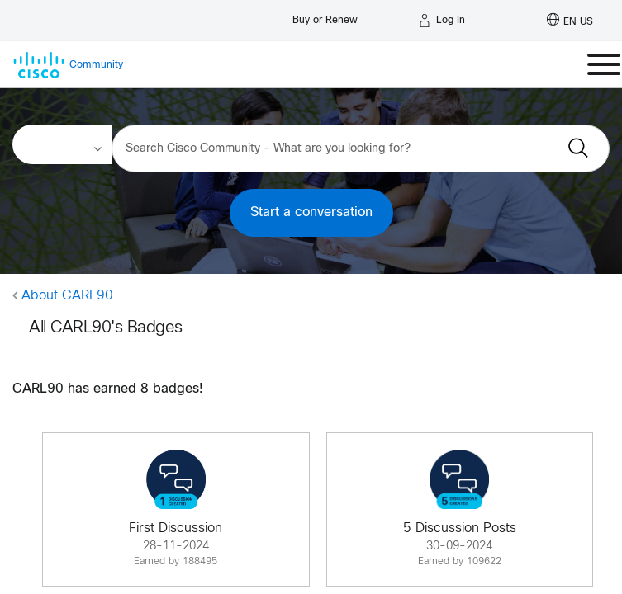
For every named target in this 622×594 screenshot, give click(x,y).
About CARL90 (67, 296)
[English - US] (570, 20)
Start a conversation (311, 212)
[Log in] (442, 20)
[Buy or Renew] (325, 16)
